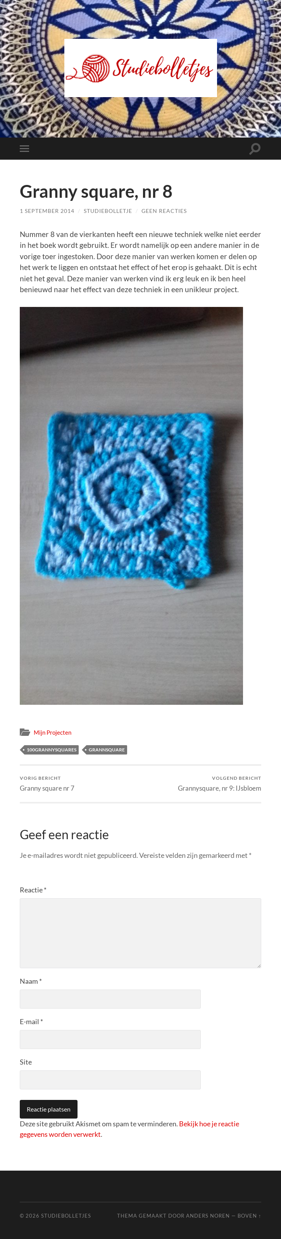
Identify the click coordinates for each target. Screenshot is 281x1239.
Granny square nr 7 (47, 783)
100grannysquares (51, 750)
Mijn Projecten (52, 732)
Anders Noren (208, 1216)
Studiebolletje (108, 210)
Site (26, 1062)
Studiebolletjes (66, 1216)
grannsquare (107, 750)
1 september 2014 (47, 210)
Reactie (33, 889)
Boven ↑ (249, 1216)
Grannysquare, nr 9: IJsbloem (219, 783)
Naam (31, 981)
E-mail (31, 1021)
